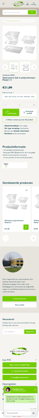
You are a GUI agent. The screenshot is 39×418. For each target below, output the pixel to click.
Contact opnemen (19, 299)
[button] (5, 43)
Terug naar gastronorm (13, 21)
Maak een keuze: (8, 92)
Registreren (30, 332)
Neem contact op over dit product (20, 120)
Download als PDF (29, 112)
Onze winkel (19, 305)
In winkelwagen (12, 112)
